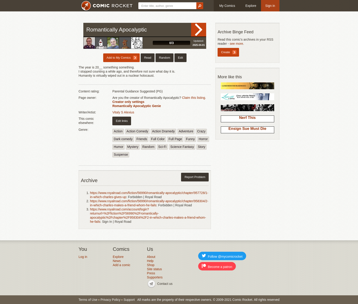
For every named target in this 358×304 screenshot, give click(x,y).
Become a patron (217, 266)
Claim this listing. (194, 98)
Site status (154, 269)
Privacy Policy (110, 299)
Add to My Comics (119, 57)
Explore (250, 6)
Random (164, 57)
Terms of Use (88, 299)
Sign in (270, 6)
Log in (83, 257)
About (151, 257)
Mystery (132, 147)
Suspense (121, 154)
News (117, 261)
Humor (118, 147)
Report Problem (194, 177)
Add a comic (121, 265)
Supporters (155, 277)
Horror (203, 139)
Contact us (165, 284)
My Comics (227, 6)
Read (198, 30)
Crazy (201, 131)
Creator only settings (128, 102)
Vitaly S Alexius (123, 112)
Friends (142, 139)
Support (129, 299)
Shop (151, 265)
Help (150, 261)
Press (151, 273)
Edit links (122, 121)
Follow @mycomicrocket (222, 256)
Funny (190, 139)
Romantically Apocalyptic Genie (136, 106)
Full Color (158, 139)
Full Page (175, 139)
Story (201, 147)
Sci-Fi (162, 147)
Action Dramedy (163, 131)
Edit (180, 57)
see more (236, 43)
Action (118, 131)
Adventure (186, 131)
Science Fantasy (182, 147)
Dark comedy (123, 139)
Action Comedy (137, 131)
